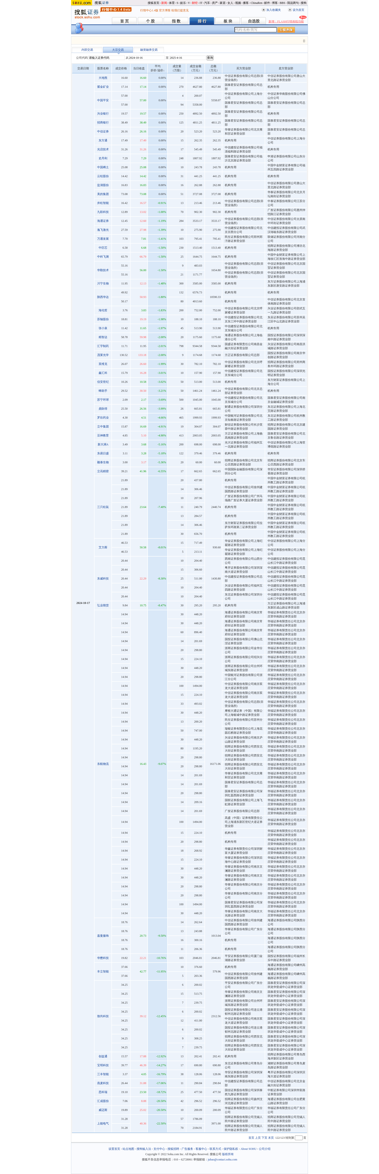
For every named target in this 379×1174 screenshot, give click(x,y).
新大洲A (103, 444)
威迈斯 (103, 1110)
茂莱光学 (103, 355)
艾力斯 (103, 547)
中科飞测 (103, 256)
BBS (282, 3)
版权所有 (228, 1154)
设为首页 (298, 10)
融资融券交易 (149, 49)
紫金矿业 (103, 86)
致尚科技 (103, 1016)
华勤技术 (103, 270)
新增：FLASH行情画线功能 (286, 21)
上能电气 (103, 1123)
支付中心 (159, 1149)
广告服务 (187, 1149)
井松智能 (103, 203)
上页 (258, 1137)
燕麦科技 (103, 1083)
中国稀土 (103, 167)
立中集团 (103, 426)
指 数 (176, 21)
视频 (238, 3)
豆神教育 (103, 435)
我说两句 (293, 3)
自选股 (254, 21)
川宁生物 (103, 283)
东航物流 (103, 764)
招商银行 (103, 122)
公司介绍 (264, 1149)
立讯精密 (103, 471)
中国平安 (103, 100)
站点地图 (128, 1149)
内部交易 (87, 49)
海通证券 (103, 221)
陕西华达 (103, 297)
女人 (230, 3)
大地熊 (103, 78)
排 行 (202, 21)
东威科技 (103, 578)
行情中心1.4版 (149, 10)
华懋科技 (103, 958)
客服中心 (201, 1149)
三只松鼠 (103, 507)
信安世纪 (103, 382)
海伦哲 (103, 310)
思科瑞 (103, 1092)
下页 (264, 1137)
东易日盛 (103, 453)
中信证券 (103, 131)
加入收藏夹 (273, 10)
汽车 (207, 3)
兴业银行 (103, 113)
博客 (275, 3)
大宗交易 (118, 49)
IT (201, 3)
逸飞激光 (103, 230)
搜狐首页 (153, 3)
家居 (223, 3)
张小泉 (103, 328)
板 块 (228, 21)
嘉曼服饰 (103, 935)
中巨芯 (103, 247)
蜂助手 (103, 390)
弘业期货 (103, 605)
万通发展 (103, 238)
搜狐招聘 (173, 1149)
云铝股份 (103, 176)
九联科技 (103, 212)
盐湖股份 (103, 185)
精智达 (103, 337)
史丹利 (103, 158)
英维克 (103, 364)
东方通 (103, 140)
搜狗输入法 (144, 1149)
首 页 (124, 21)
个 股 (150, 21)
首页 (251, 1137)
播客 (246, 3)
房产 (215, 3)
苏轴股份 (103, 319)
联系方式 (215, 1149)
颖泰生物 (103, 462)
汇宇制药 (103, 346)
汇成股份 (103, 1101)
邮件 (267, 3)
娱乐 (183, 3)
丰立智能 (103, 971)
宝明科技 (103, 1065)
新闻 (164, 3)
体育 (172, 3)
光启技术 (103, 149)
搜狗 (303, 3)
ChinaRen (256, 3)
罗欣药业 (103, 417)
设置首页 (114, 1149)
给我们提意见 (180, 10)
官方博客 (165, 10)
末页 (271, 1137)
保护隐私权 (231, 1149)
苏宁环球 (103, 399)
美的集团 (103, 194)
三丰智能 (103, 1074)
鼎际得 (103, 408)
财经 (195, 3)
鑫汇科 (103, 373)
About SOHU (248, 1149)
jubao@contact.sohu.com (222, 1159)
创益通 (103, 1056)
